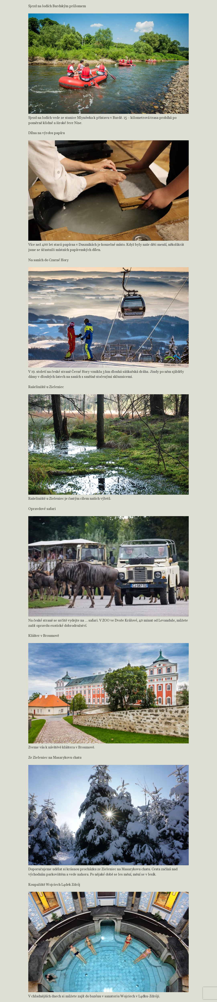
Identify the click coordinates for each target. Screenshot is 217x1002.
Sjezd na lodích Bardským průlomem (57, 6)
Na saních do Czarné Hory (48, 260)
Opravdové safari (42, 509)
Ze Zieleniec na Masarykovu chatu (54, 757)
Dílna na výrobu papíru (46, 133)
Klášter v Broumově (43, 636)
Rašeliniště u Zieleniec (46, 387)
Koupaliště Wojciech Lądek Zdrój (54, 885)
